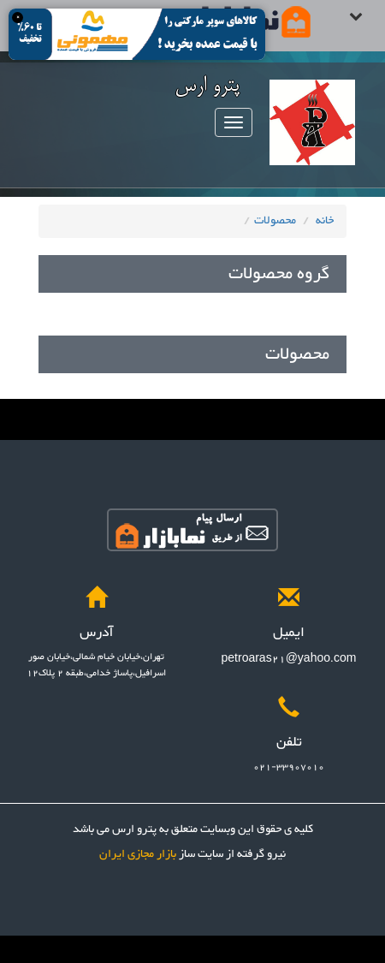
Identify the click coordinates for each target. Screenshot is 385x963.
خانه (325, 221)
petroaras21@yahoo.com (289, 659)
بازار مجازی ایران (137, 854)
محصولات (275, 221)
